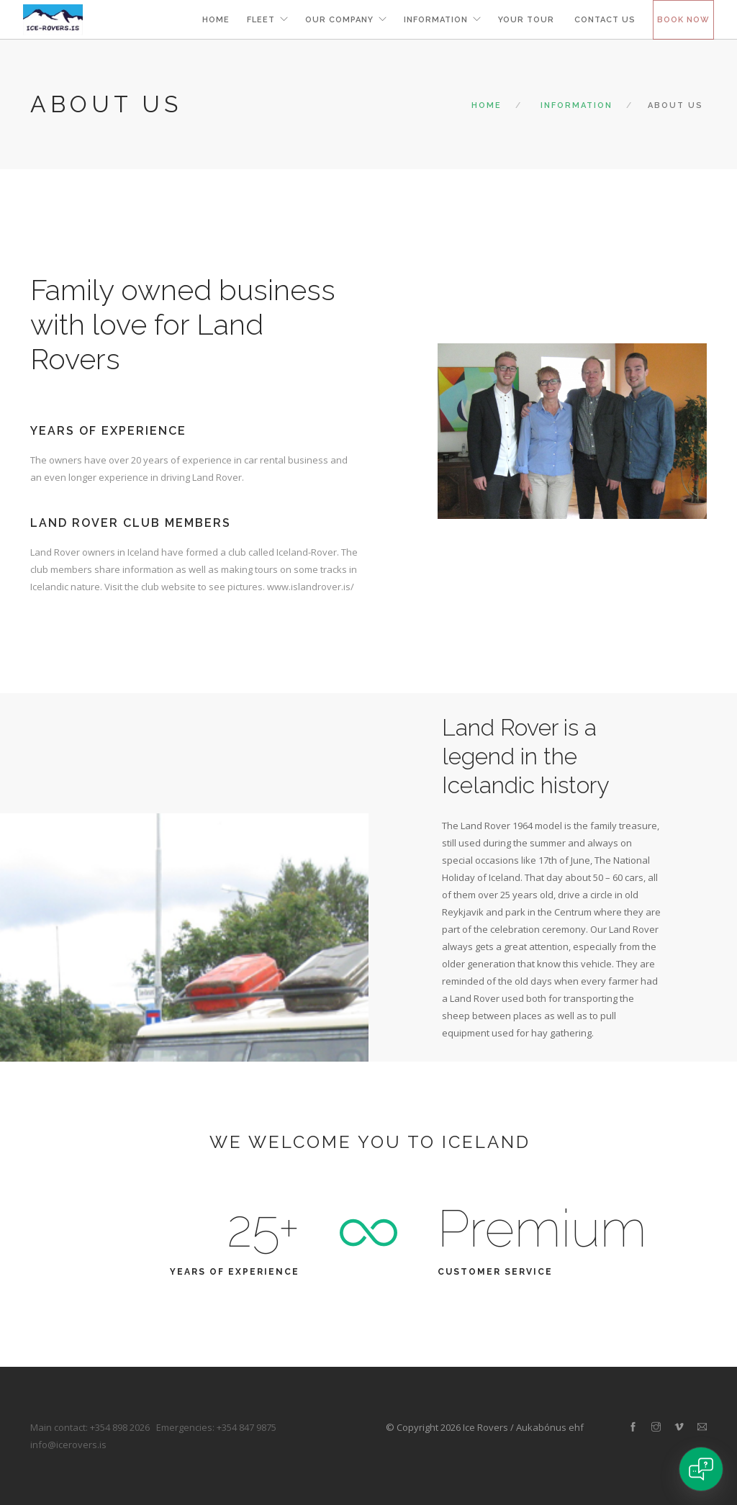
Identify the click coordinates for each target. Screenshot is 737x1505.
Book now (683, 19)
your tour (527, 19)
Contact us (605, 19)
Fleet (261, 19)
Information (576, 105)
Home (216, 19)
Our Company (339, 19)
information (436, 19)
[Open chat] (701, 1469)
